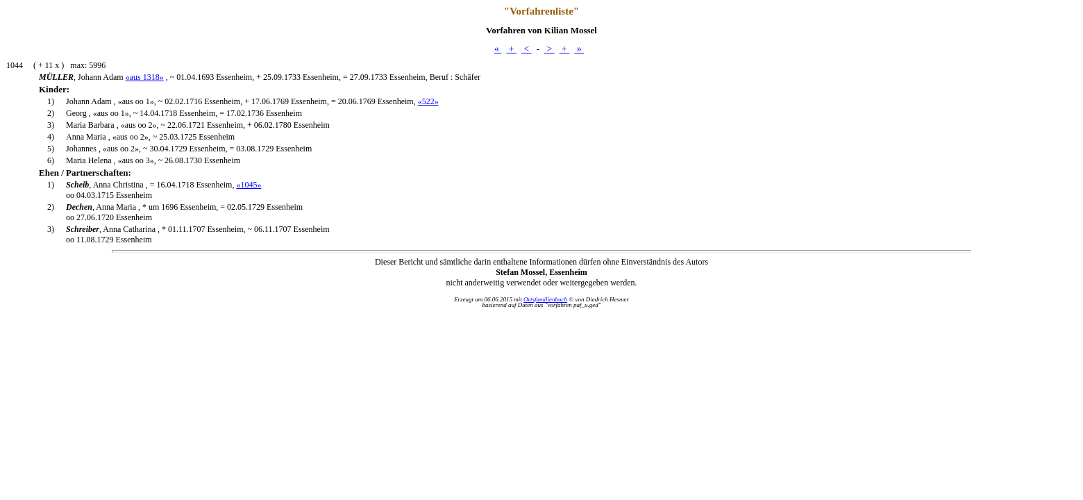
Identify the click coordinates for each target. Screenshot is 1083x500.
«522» (428, 101)
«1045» (248, 185)
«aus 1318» (145, 77)
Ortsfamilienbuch (545, 299)
